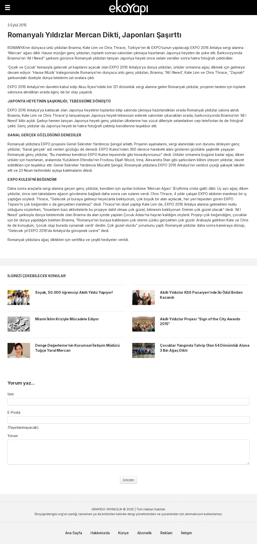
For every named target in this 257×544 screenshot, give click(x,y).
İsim (11, 394)
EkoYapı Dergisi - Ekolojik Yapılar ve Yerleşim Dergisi (128, 7)
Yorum (13, 436)
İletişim (186, 533)
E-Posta (14, 412)
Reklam (166, 533)
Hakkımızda (100, 533)
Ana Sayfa (73, 533)
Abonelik (144, 533)
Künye (123, 533)
